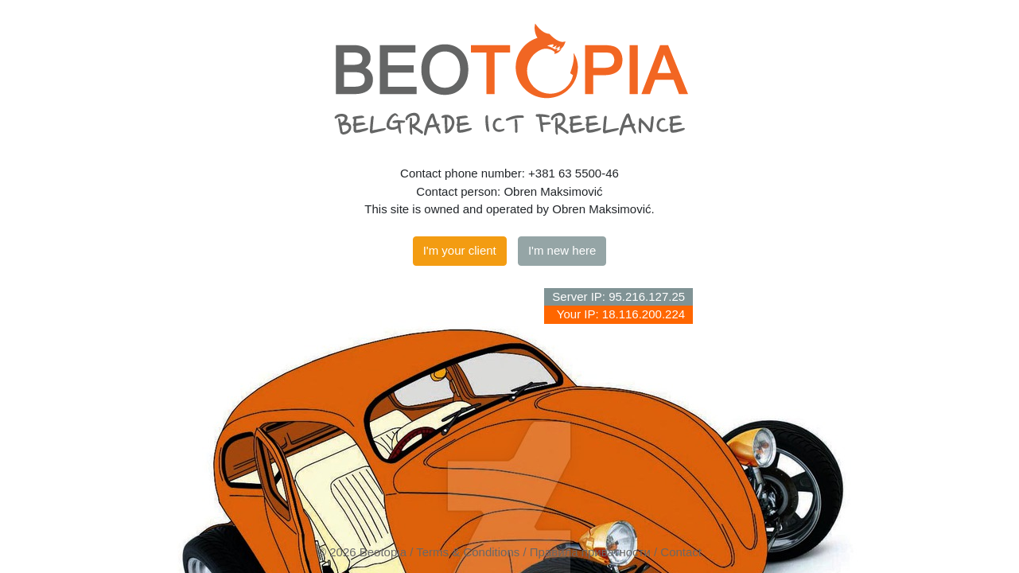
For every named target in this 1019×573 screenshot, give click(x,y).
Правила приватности (590, 552)
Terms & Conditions (467, 552)
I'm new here (562, 250)
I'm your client (459, 250)
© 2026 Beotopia (361, 552)
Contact (681, 552)
